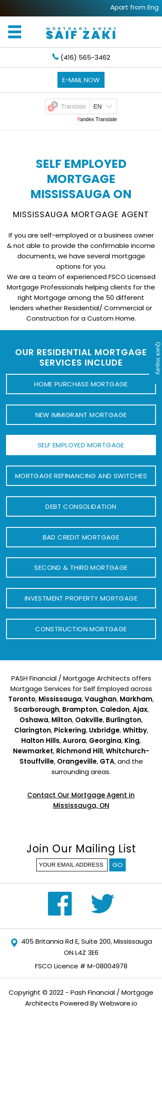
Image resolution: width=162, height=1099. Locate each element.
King (132, 740)
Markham (136, 699)
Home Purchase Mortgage (81, 384)
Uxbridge (104, 730)
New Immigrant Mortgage (81, 414)
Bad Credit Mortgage (81, 537)
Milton (61, 719)
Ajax (140, 709)
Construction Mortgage (81, 628)
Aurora (74, 740)
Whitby (135, 730)
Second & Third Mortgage (80, 567)
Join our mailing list (81, 850)
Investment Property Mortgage (81, 598)
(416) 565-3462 (81, 57)
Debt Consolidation (80, 506)
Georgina (105, 740)
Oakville (89, 719)
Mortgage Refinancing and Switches (81, 475)
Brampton (79, 709)
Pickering (70, 730)
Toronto (21, 699)
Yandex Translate (97, 119)
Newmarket (33, 750)
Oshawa (33, 719)
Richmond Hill (79, 750)
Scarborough (36, 709)
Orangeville (77, 761)
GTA (107, 761)
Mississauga (60, 699)
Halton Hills (40, 740)
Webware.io (118, 1003)
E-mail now (81, 79)
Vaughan (101, 699)
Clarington (32, 730)
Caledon (115, 709)
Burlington (123, 719)
